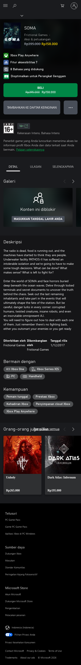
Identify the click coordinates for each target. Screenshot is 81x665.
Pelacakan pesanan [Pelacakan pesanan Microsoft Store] (15, 615)
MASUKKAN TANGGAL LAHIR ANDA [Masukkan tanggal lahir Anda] (38, 219)
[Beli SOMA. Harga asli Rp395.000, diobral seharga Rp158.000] (40, 90)
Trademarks (11, 657)
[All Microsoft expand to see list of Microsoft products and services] (5, 6)
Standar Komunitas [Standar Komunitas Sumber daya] (15, 567)
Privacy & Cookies (36, 650)
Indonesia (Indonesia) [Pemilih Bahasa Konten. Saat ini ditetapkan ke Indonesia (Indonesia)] (23, 627)
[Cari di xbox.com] (15, 5)
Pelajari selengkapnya (30, 149)
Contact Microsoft (14, 650)
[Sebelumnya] (64, 181)
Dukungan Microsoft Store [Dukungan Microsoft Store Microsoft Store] (19, 601)
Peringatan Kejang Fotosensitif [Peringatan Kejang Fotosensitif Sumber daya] (21, 574)
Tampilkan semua (46, 428)
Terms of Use (55, 650)
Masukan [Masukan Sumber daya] (10, 560)
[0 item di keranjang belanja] (64, 6)
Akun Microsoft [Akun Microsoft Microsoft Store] (13, 594)
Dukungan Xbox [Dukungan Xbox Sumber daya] (13, 553)
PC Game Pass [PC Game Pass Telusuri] (12, 519)
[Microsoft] (40, 3)
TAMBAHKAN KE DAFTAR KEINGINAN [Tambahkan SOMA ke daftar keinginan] (32, 107)
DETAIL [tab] (13, 166)
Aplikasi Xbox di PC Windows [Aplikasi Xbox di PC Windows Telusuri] (20, 533)
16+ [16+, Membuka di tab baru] (23, 126)
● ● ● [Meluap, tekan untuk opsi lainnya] (71, 107)
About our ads (27, 657)
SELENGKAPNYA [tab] (63, 166)
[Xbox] (11, 15)
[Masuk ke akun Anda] (74, 6)
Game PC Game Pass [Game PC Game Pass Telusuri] (16, 526)
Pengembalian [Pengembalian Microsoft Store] (12, 608)
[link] (22, 465)
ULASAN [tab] (35, 166)
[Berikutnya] (73, 181)
